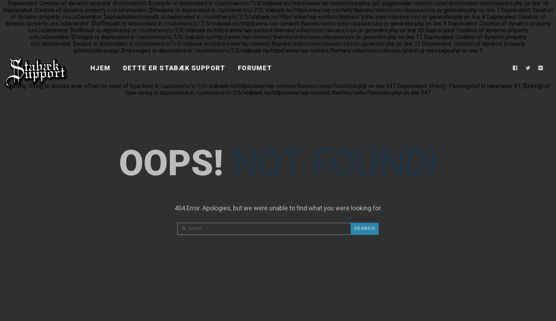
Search (364, 228)
